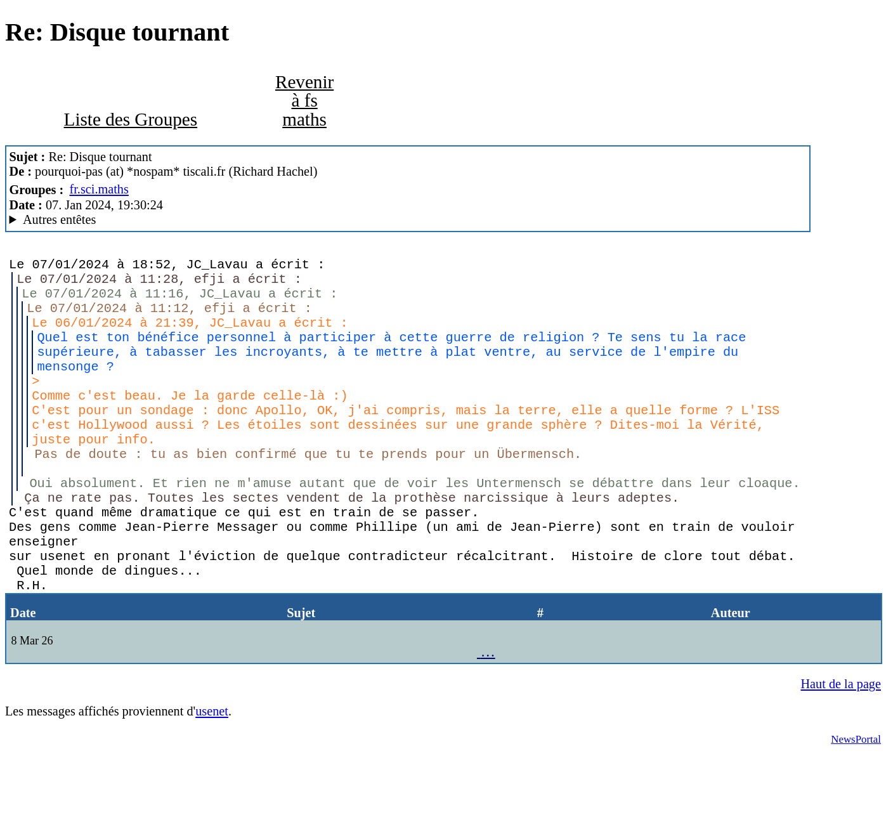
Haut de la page (840, 757)
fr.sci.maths (99, 189)
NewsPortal (856, 812)
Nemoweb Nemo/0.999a (408, 219)
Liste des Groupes (131, 119)
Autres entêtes (59, 219)
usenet (211, 784)
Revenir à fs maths (304, 100)
